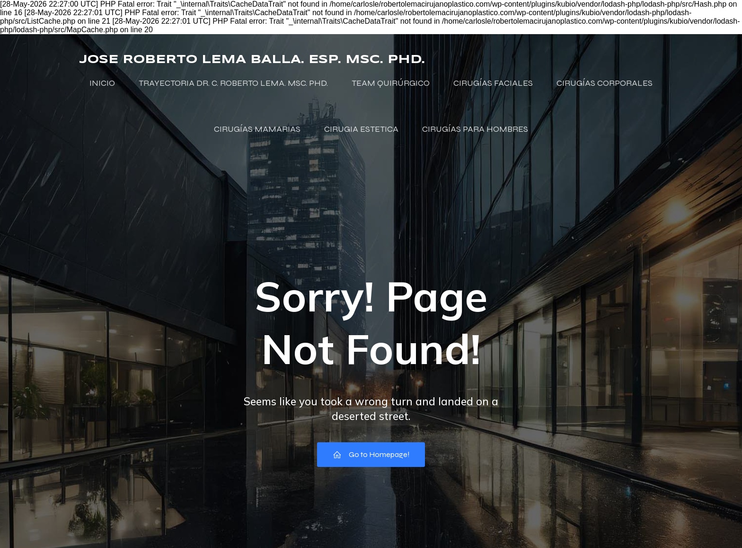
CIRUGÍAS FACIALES (493, 83)
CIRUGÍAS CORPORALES (604, 83)
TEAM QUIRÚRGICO (391, 83)
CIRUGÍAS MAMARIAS (257, 129)
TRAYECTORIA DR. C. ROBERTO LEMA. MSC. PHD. (233, 83)
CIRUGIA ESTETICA (361, 129)
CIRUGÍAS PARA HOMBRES (475, 129)
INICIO (102, 83)
